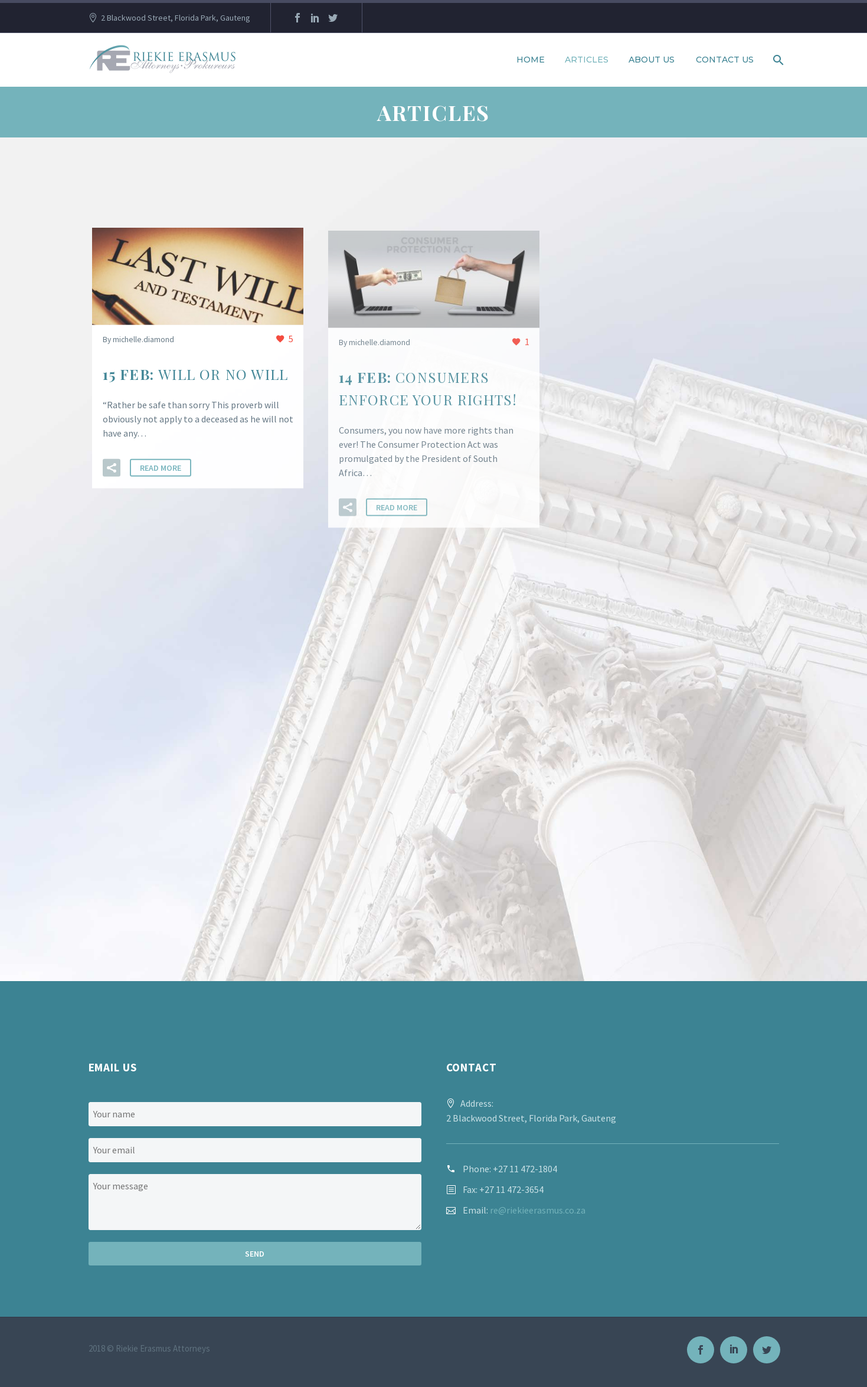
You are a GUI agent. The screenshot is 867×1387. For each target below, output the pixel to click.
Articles (586, 59)
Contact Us (725, 59)
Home (530, 59)
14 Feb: (428, 391)
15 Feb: (196, 375)
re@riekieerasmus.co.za (537, 1210)
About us (652, 59)
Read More (160, 469)
